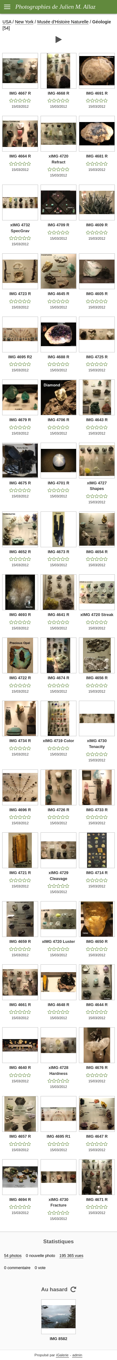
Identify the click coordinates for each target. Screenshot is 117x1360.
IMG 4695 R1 (58, 1136)
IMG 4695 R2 (20, 357)
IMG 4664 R (20, 156)
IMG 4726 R (58, 809)
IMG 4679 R (20, 419)
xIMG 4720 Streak (96, 614)
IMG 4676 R (97, 1067)
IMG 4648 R (58, 1004)
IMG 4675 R (20, 483)
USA (6, 21)
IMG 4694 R (20, 1199)
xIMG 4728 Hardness (58, 1070)
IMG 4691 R (97, 93)
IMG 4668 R (58, 93)
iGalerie (62, 1355)
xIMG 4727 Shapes (97, 486)
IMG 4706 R (58, 419)
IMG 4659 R (20, 941)
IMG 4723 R (20, 293)
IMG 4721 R (20, 872)
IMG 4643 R (97, 419)
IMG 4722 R (20, 677)
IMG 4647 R (97, 1136)
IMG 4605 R (97, 293)
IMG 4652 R (20, 551)
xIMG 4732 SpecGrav (20, 228)
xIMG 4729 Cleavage (58, 875)
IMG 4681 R (97, 156)
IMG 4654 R (97, 551)
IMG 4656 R (97, 677)
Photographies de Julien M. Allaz (55, 6)
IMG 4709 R (58, 225)
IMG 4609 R (97, 225)
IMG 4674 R (58, 677)
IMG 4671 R (97, 1199)
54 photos (13, 1255)
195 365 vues (71, 1255)
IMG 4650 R (97, 941)
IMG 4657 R (20, 1136)
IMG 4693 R (20, 614)
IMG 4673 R (58, 551)
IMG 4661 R (20, 1004)
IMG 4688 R (58, 357)
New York (24, 21)
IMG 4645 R (58, 293)
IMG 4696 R (20, 809)
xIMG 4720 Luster (58, 941)
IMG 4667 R (20, 93)
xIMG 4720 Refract (58, 159)
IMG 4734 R (20, 740)
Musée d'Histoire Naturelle (63, 21)
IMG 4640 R (20, 1067)
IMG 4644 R (97, 1004)
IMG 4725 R (97, 357)
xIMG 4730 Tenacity (97, 743)
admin (77, 1355)
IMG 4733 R (97, 809)
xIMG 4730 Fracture (58, 1202)
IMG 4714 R (97, 872)
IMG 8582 (58, 1338)
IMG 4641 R (58, 614)
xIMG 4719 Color (58, 740)
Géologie (101, 21)
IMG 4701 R (58, 483)
